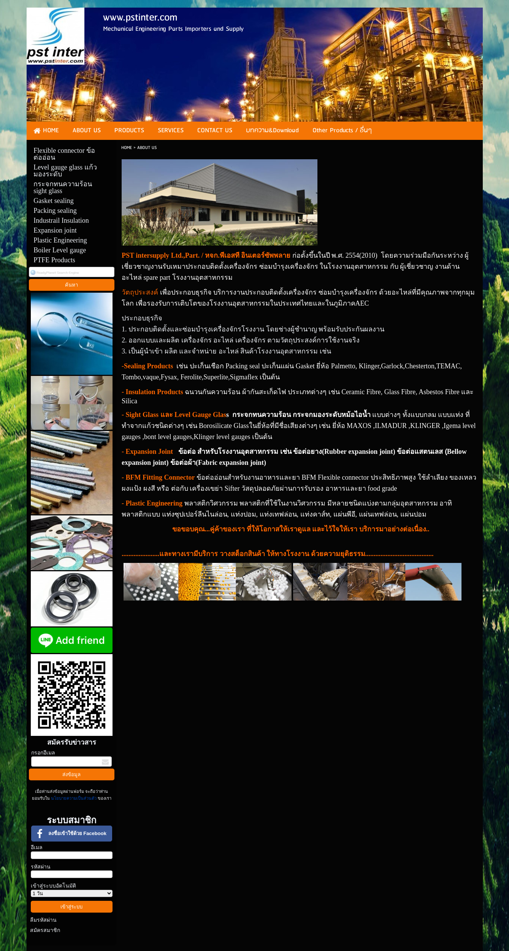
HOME (126, 148)
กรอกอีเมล (43, 753)
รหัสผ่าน (41, 867)
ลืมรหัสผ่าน (43, 920)
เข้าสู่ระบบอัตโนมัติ (53, 886)
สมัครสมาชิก (45, 930)
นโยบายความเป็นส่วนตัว (74, 798)
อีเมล (37, 847)
